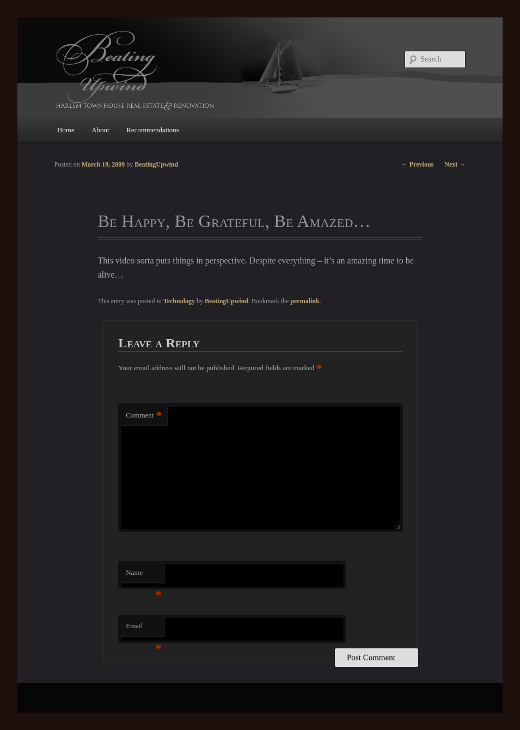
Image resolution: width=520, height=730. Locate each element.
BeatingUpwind (226, 301)
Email (143, 629)
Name (143, 575)
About (100, 130)
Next (455, 164)
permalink (304, 301)
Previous (417, 164)
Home (66, 130)
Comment (144, 416)
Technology (179, 301)
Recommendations (152, 130)
